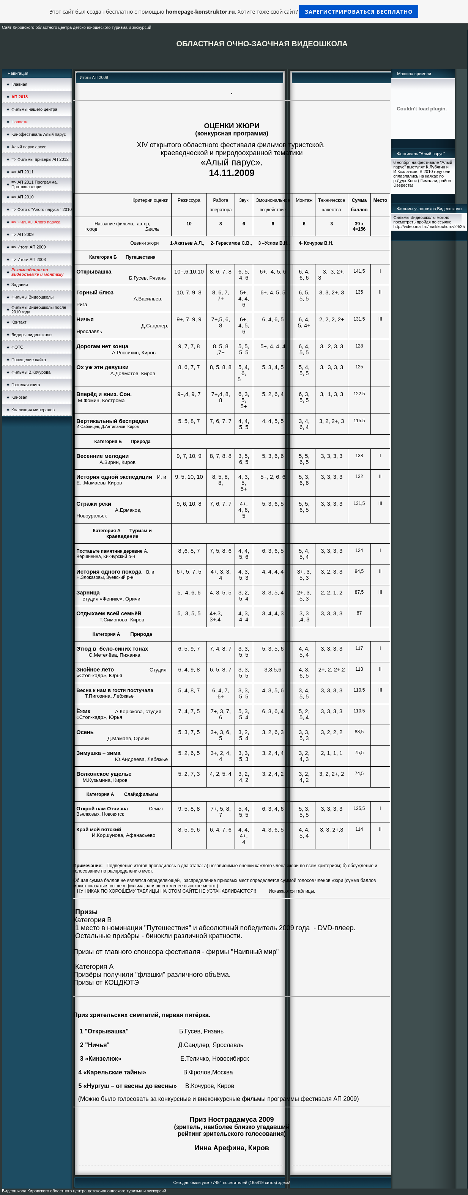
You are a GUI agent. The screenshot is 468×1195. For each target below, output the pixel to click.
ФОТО (17, 347)
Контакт (19, 322)
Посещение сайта (28, 359)
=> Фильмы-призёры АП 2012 (40, 159)
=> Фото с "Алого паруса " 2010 (41, 209)
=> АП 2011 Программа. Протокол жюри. (34, 184)
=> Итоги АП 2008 (28, 259)
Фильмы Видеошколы (32, 297)
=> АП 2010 (22, 197)
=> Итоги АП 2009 (28, 247)
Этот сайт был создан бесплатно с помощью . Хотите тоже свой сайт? (234, 11)
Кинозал (19, 397)
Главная (19, 84)
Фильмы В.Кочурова (30, 372)
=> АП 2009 (22, 234)
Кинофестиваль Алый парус (38, 134)
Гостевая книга (25, 384)
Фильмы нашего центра (34, 109)
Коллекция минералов (33, 409)
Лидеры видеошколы (31, 334)
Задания (19, 284)
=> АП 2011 (22, 172)
